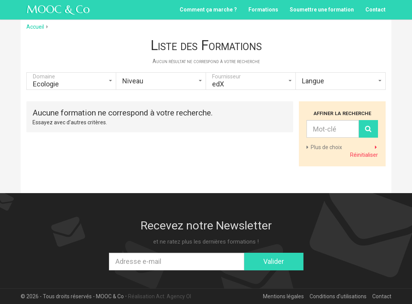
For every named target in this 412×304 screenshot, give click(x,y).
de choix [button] (324, 147)
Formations (263, 10)
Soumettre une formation (322, 10)
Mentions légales (283, 296)
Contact (375, 10)
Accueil (35, 27)
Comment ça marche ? (208, 10)
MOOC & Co (58, 9)
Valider (273, 261)
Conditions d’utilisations (338, 296)
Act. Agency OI (173, 296)
